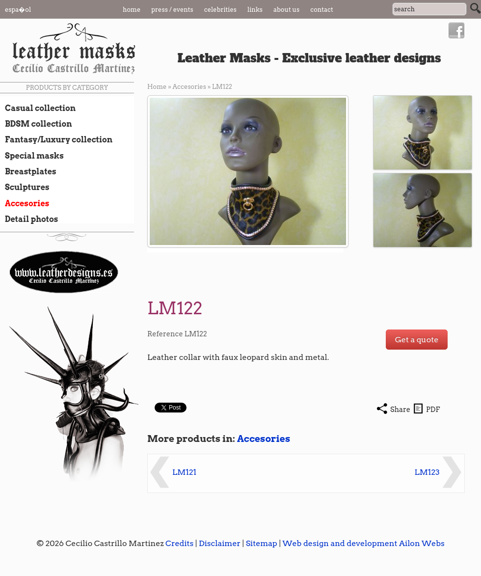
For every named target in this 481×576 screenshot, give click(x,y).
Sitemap (261, 543)
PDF (433, 409)
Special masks (32, 155)
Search (475, 8)
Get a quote (417, 339)
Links (255, 9)
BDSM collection (36, 123)
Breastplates (28, 171)
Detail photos (29, 219)
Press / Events (172, 9)
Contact (321, 9)
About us (286, 9)
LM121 (184, 472)
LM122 (222, 86)
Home (131, 9)
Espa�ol (18, 9)
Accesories (24, 203)
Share (400, 409)
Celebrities (220, 9)
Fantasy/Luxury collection (56, 139)
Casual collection (38, 108)
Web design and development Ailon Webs (363, 543)
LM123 (427, 472)
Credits (179, 543)
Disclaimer (219, 543)
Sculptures (25, 187)
